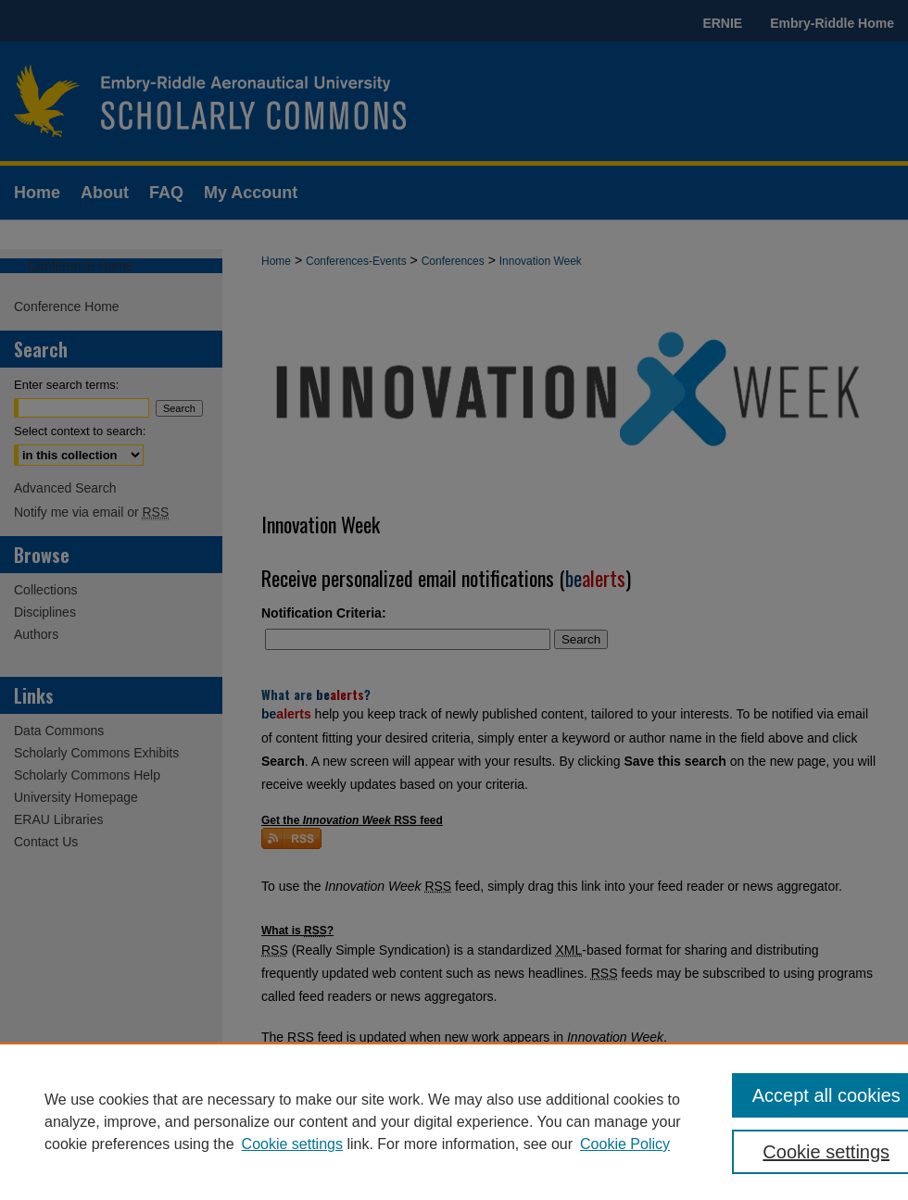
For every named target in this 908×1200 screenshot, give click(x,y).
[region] (454, 1121)
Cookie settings (292, 1144)
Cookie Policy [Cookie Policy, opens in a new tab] (625, 1144)
